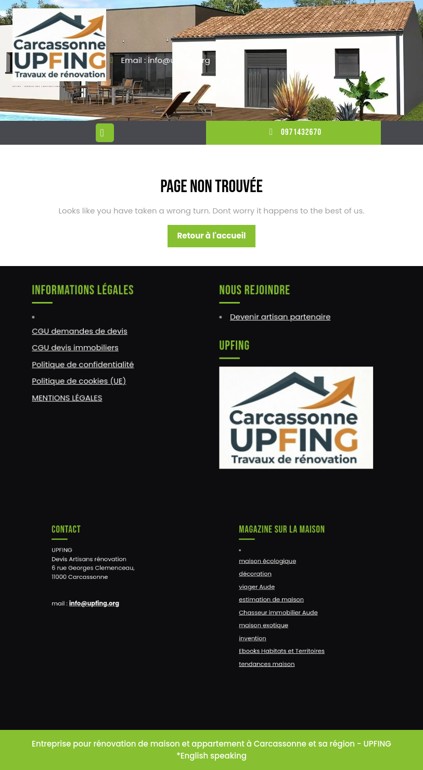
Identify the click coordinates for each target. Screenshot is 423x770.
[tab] (106, 132)
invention (261, 631)
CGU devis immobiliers (76, 348)
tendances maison (273, 652)
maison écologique (274, 566)
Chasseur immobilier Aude (282, 610)
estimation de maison (277, 599)
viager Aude (264, 588)
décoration (263, 577)
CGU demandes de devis (80, 331)
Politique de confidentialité (83, 364)
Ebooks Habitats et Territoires (286, 642)
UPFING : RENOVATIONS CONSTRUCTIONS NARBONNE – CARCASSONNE (52, 86)
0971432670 (294, 132)
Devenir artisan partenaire (281, 317)
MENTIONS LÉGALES (68, 397)
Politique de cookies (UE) (80, 380)
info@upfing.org (98, 602)
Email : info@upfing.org (165, 60)
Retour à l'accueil (216, 238)
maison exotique (270, 620)
